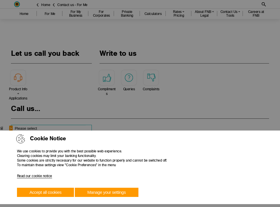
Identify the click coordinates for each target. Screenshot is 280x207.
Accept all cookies (45, 192)
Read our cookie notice (34, 176)
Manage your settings (106, 192)
